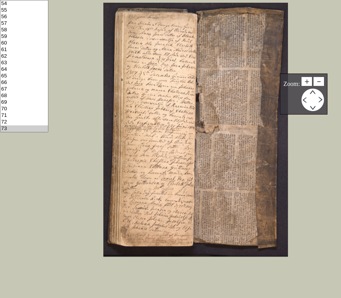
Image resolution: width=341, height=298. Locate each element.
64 (24, 69)
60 (24, 43)
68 (24, 95)
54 (24, 3)
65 (24, 76)
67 (24, 89)
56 (24, 17)
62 (24, 56)
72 (24, 122)
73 (24, 128)
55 (24, 10)
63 (24, 63)
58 (24, 30)
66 (24, 82)
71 (24, 115)
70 (24, 109)
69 (24, 102)
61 (24, 49)
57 (24, 23)
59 (24, 36)
